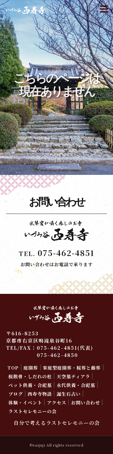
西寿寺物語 (40, 394)
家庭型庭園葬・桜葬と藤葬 (72, 367)
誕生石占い (69, 394)
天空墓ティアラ (73, 376)
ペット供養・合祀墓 (30, 385)
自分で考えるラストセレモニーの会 (57, 422)
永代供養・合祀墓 (76, 385)
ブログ (15, 394)
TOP (13, 367)
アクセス (56, 402)
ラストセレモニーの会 (32, 411)
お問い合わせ (85, 402)
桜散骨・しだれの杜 (30, 376)
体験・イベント (25, 402)
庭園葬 (31, 367)
